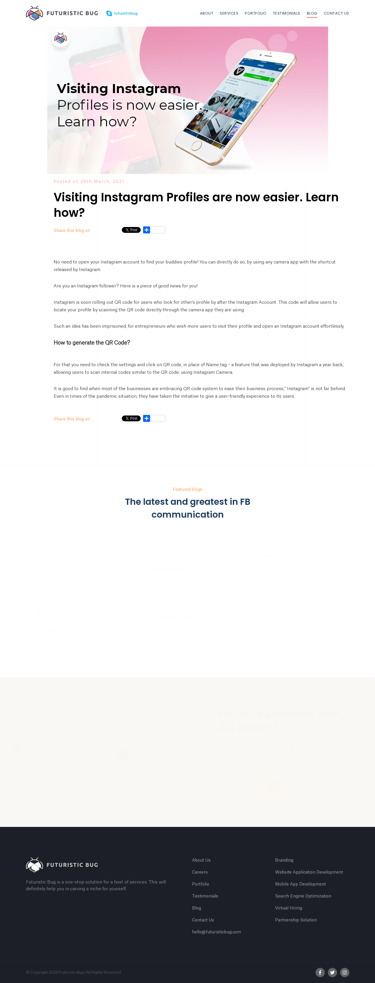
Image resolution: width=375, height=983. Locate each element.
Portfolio (256, 13)
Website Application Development (309, 872)
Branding (284, 860)
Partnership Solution (296, 920)
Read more (50, 630)
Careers (200, 872)
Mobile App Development (300, 884)
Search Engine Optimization (303, 896)
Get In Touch (250, 787)
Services (229, 13)
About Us (201, 860)
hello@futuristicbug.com (216, 932)
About (207, 13)
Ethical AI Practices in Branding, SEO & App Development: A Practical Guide (184, 562)
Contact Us (336, 13)
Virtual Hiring (288, 908)
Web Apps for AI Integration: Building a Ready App (69, 558)
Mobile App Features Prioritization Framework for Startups (297, 558)
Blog (312, 13)
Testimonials (286, 13)
